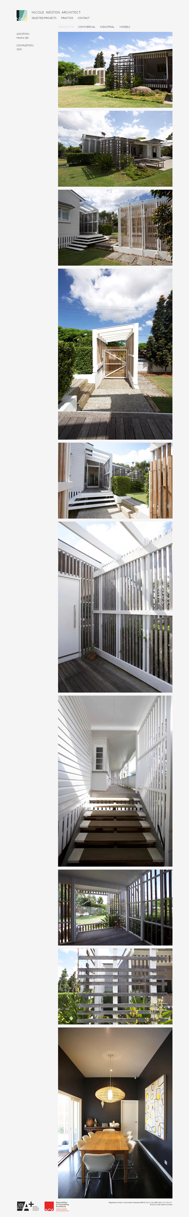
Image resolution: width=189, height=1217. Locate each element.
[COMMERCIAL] (86, 27)
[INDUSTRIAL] (107, 27)
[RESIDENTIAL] (66, 27)
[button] (140, 1202)
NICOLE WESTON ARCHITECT (55, 12)
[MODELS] (124, 27)
